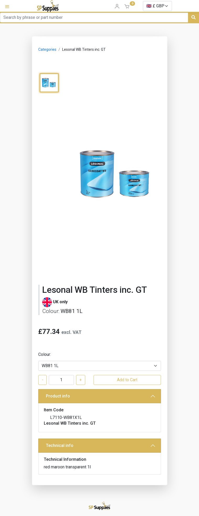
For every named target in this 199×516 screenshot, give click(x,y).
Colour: (44, 354)
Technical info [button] (59, 445)
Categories (47, 49)
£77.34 (49, 331)
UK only (60, 301)
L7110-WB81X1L (66, 417)
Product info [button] (58, 396)
